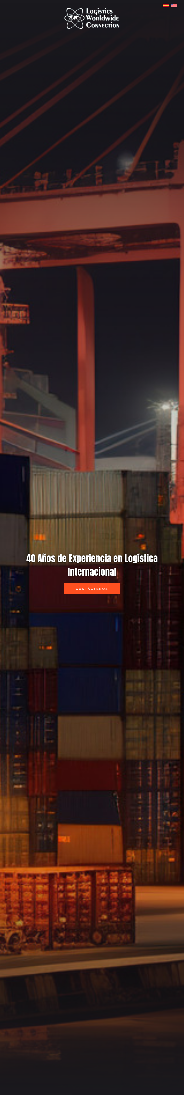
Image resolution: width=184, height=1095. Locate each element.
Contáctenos (92, 589)
